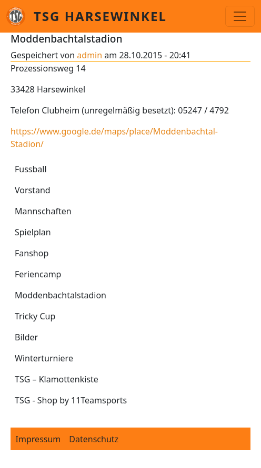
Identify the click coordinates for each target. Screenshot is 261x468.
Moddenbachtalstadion (60, 295)
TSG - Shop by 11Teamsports (71, 400)
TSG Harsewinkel (100, 16)
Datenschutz (93, 439)
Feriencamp (38, 274)
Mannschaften (43, 211)
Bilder (26, 337)
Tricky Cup (35, 316)
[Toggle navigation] (240, 16)
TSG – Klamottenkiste (56, 379)
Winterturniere (44, 358)
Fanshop (31, 253)
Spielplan (33, 232)
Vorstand (33, 190)
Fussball (31, 169)
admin (89, 55)
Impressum (38, 439)
